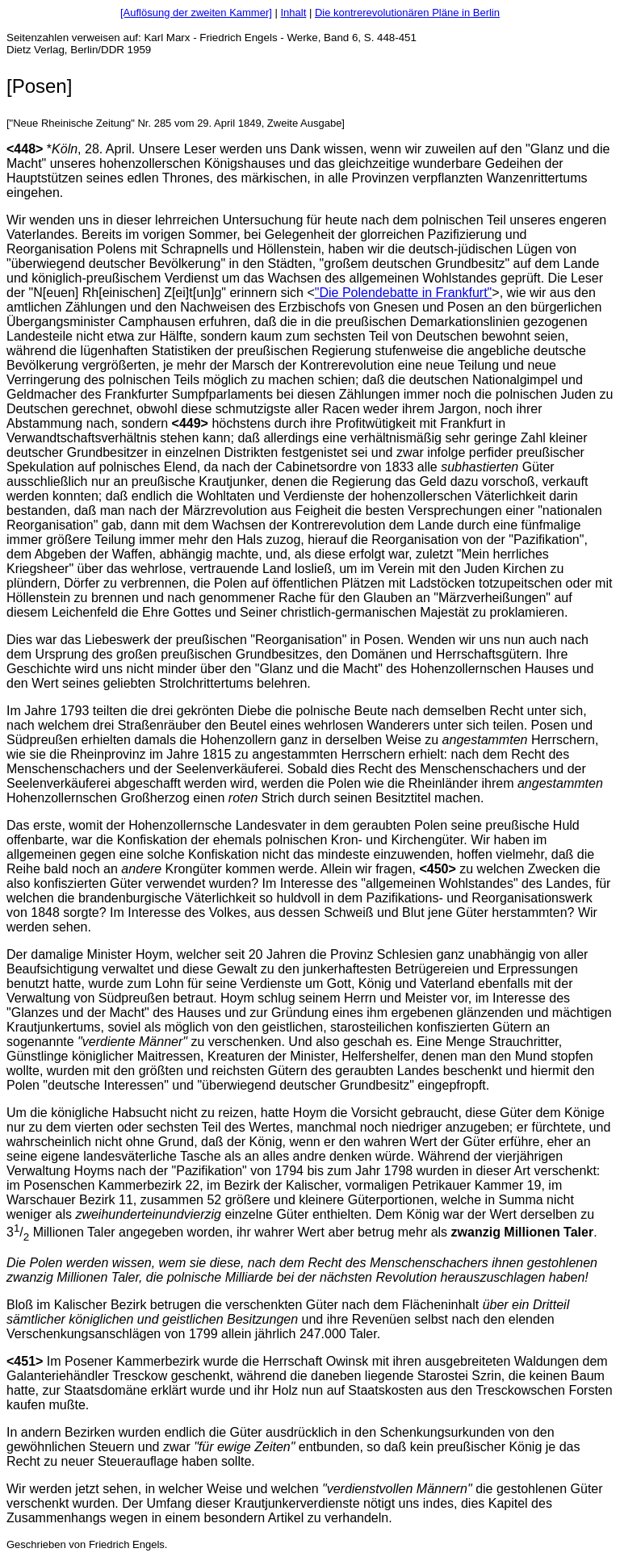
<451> (24, 1361)
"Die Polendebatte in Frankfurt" (403, 292)
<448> (24, 149)
